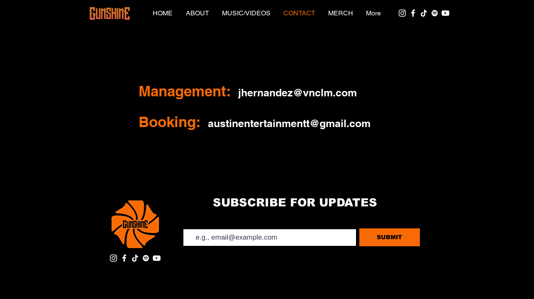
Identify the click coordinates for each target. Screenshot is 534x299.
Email (190, 222)
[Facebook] (413, 13)
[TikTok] (424, 13)
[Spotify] (434, 13)
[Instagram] (402, 13)
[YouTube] (445, 13)
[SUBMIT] (389, 237)
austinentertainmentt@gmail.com (289, 123)
